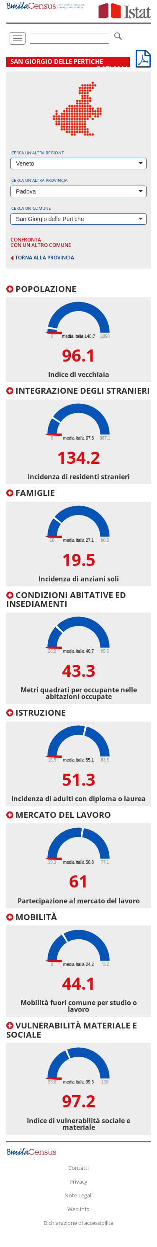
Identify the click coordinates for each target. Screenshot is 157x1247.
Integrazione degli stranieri (78, 390)
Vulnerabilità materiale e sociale (71, 1030)
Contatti (78, 1168)
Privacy (78, 1181)
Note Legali (78, 1195)
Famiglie (30, 492)
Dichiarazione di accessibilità (78, 1223)
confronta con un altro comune (40, 242)
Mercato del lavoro (58, 814)
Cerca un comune (31, 208)
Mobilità (31, 917)
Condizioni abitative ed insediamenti (66, 599)
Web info (78, 1209)
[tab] (78, 333)
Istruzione (36, 712)
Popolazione (41, 288)
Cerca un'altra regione (37, 153)
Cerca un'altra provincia (39, 180)
